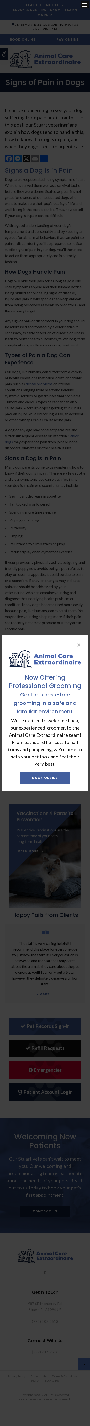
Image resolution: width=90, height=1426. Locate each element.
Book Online (45, 778)
